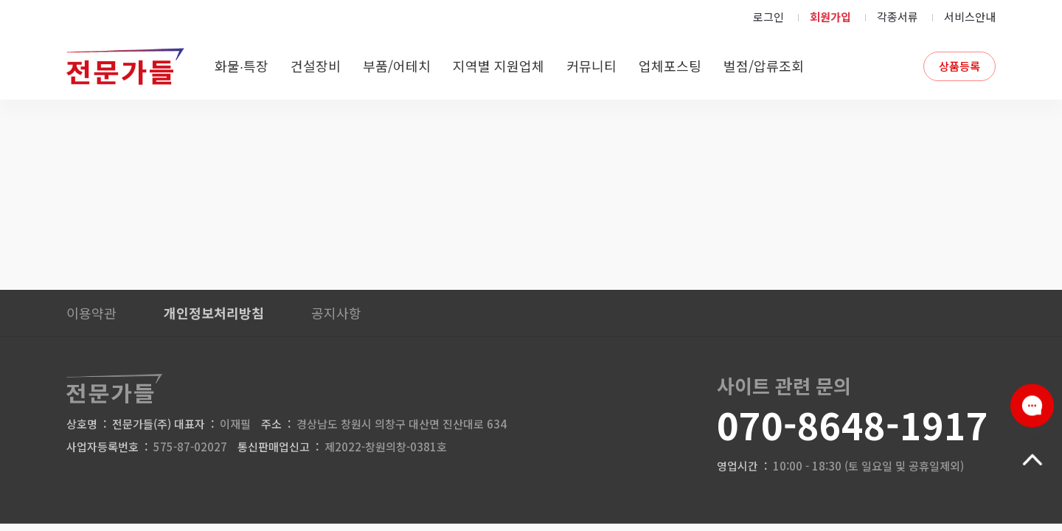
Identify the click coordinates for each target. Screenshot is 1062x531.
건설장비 (316, 65)
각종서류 (897, 16)
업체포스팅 (670, 65)
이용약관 (91, 312)
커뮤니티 (591, 65)
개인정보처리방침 (214, 312)
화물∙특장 (241, 65)
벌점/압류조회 (763, 65)
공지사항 (336, 312)
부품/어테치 (397, 65)
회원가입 (830, 16)
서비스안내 (970, 16)
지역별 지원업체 (498, 65)
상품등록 (959, 66)
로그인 (768, 16)
